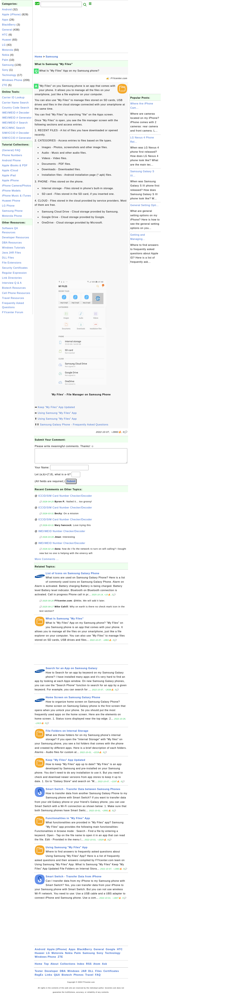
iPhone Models (11, 190)
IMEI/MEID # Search (15, 122)
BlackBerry (9, 24)
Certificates (111, 974)
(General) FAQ (11, 150)
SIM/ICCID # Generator (16, 138)
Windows (73, 974)
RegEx (39, 978)
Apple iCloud (10, 170)
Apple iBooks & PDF (15, 165)
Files (98, 974)
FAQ (98, 978)
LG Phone (8, 205)
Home (38, 56)
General (7, 29)
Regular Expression (14, 273)
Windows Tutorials (13, 247)
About (55, 967)
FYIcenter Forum (12, 312)
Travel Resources (13, 298)
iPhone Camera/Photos (16, 185)
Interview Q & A (12, 283)
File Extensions (12, 262)
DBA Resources (12, 242)
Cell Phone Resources (16, 293)
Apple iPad (9, 175)
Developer (51, 974)
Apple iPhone (10, 180)
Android (7, 9)
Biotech (67, 978)
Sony (5, 70)
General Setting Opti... (144, 205)
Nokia (5, 55)
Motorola (7, 50)
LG (4, 45)
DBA (63, 974)
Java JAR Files (11, 252)
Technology (9, 75)
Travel (89, 978)
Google (110, 952)
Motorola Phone (12, 216)
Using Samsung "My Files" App (57, 413)
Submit (71, 484)
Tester (39, 974)
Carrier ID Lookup (13, 97)
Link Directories (12, 278)
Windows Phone (12, 80)
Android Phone (11, 160)
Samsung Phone (12, 211)
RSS (89, 967)
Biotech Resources (14, 288)
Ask (104, 967)
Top (46, 967)
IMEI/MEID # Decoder (16, 112)
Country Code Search (15, 107)
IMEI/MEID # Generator (17, 117)
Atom (96, 967)
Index (80, 967)
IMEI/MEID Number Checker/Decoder (61, 534)
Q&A (57, 978)
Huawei (6, 39)
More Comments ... (47, 562)
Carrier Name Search (15, 102)
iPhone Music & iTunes (16, 195)
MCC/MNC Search (13, 128)
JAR (84, 974)
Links (48, 978)
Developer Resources (15, 237)
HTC (5, 34)
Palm (5, 60)
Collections (67, 967)
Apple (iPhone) (11, 14)
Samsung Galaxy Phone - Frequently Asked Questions (74, 424)
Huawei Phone (11, 200)
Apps (5, 19)
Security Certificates (15, 268)
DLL (91, 974)
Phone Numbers (12, 155)
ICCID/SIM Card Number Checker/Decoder (65, 499)
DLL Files (8, 257)
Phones (79, 978)
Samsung (8, 65)
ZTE (4, 85)
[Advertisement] (17, 362)
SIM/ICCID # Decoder (15, 133)
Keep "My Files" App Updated (56, 407)
